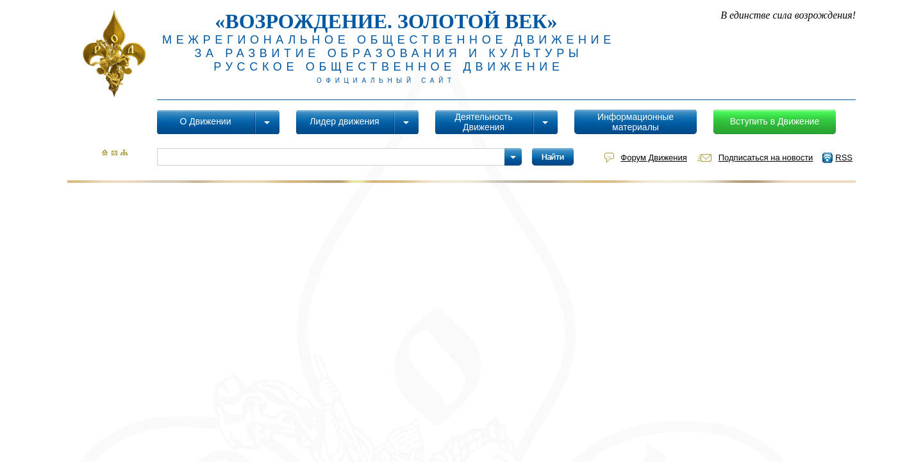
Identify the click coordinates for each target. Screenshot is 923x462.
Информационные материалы (635, 122)
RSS (843, 157)
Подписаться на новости (766, 157)
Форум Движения (653, 157)
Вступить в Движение (774, 121)
